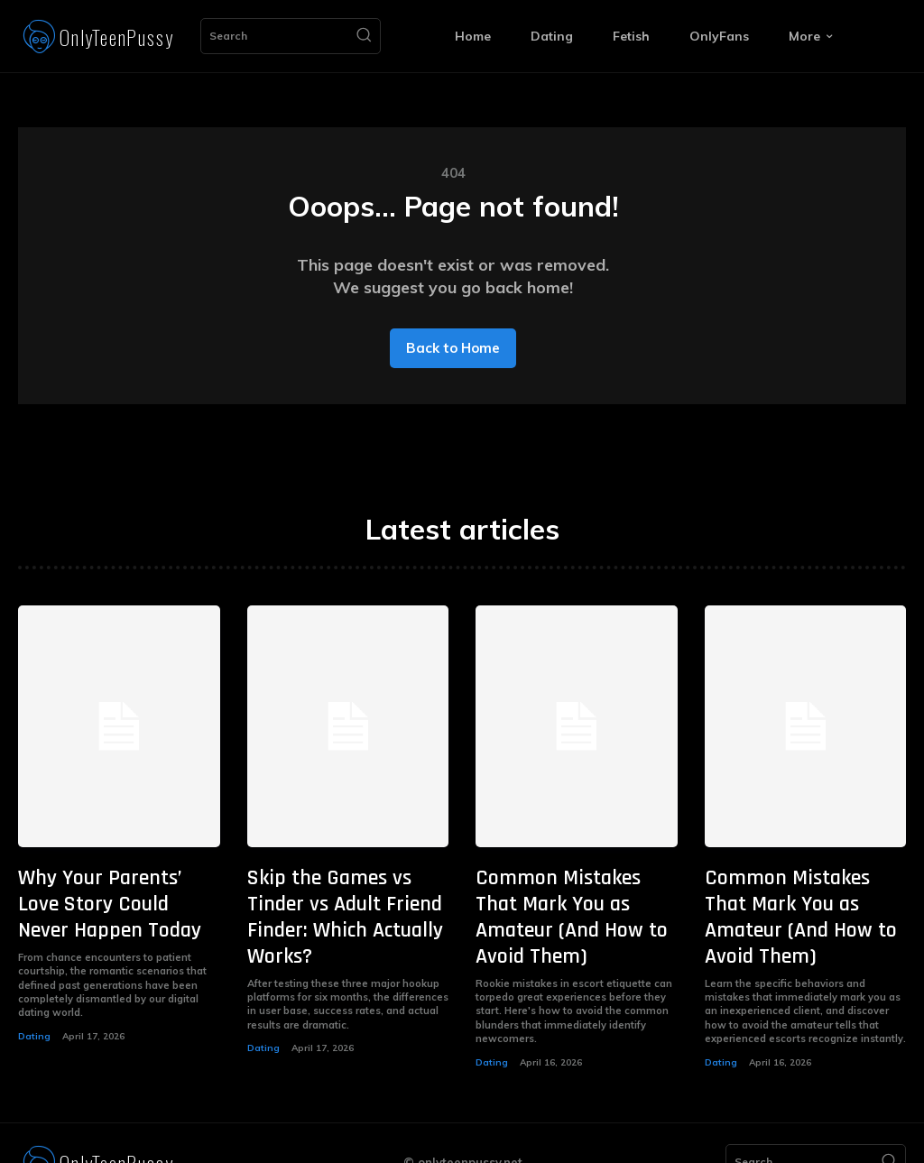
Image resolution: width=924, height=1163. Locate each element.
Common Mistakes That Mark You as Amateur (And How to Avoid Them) (573, 899)
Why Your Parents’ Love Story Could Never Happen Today (113, 899)
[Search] (363, 36)
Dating (34, 1024)
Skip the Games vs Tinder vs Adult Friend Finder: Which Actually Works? (339, 899)
